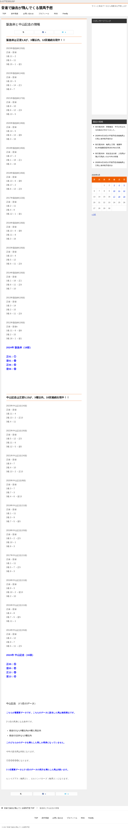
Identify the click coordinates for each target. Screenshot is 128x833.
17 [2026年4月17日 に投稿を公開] (114, 197)
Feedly (65, 14)
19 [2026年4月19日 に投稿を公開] (124, 197)
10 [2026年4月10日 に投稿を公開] (114, 191)
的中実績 (14, 14)
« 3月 (94, 215)
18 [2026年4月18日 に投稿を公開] (119, 197)
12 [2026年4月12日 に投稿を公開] (124, 191)
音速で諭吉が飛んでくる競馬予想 (29, 7)
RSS (56, 14)
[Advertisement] (109, 68)
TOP (4, 14)
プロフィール (44, 14)
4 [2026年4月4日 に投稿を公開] (119, 185)
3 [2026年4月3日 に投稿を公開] (114, 185)
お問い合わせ (28, 14)
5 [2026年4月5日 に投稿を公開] (124, 185)
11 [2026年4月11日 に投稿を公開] (119, 191)
